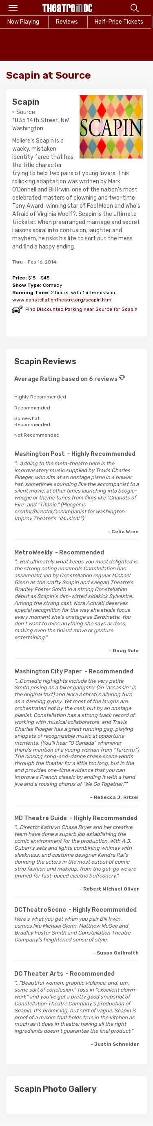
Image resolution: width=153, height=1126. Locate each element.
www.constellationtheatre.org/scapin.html (62, 300)
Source (25, 112)
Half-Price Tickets (119, 21)
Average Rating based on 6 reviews (66, 379)
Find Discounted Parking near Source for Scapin (81, 309)
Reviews (67, 21)
